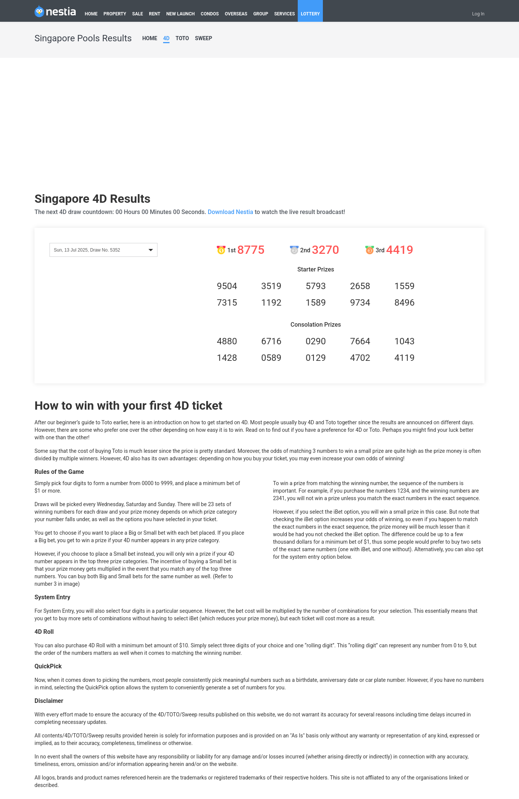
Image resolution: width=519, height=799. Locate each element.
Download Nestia (231, 212)
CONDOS (210, 14)
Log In (478, 14)
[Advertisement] (260, 127)
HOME (91, 14)
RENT (154, 14)
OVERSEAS (236, 14)
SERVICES (284, 14)
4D (166, 38)
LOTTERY (310, 14)
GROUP (260, 14)
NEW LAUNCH (180, 14)
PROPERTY (115, 14)
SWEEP (203, 38)
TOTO (182, 38)
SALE (137, 14)
